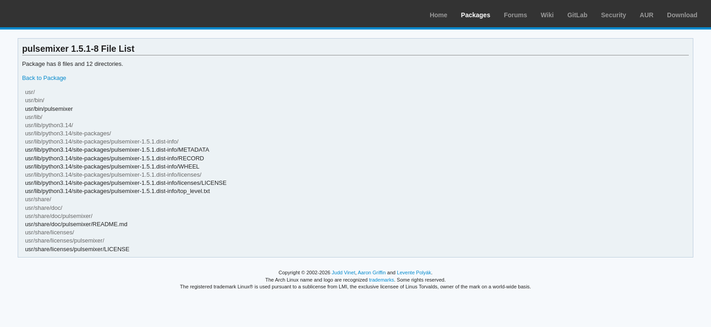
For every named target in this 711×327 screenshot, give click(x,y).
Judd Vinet (344, 272)
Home (439, 15)
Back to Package (44, 77)
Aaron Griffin (372, 272)
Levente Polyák (414, 272)
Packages (476, 15)
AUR (646, 15)
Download (682, 15)
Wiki (547, 15)
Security (613, 15)
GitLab (577, 15)
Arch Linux (50, 14)
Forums (515, 15)
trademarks (381, 279)
